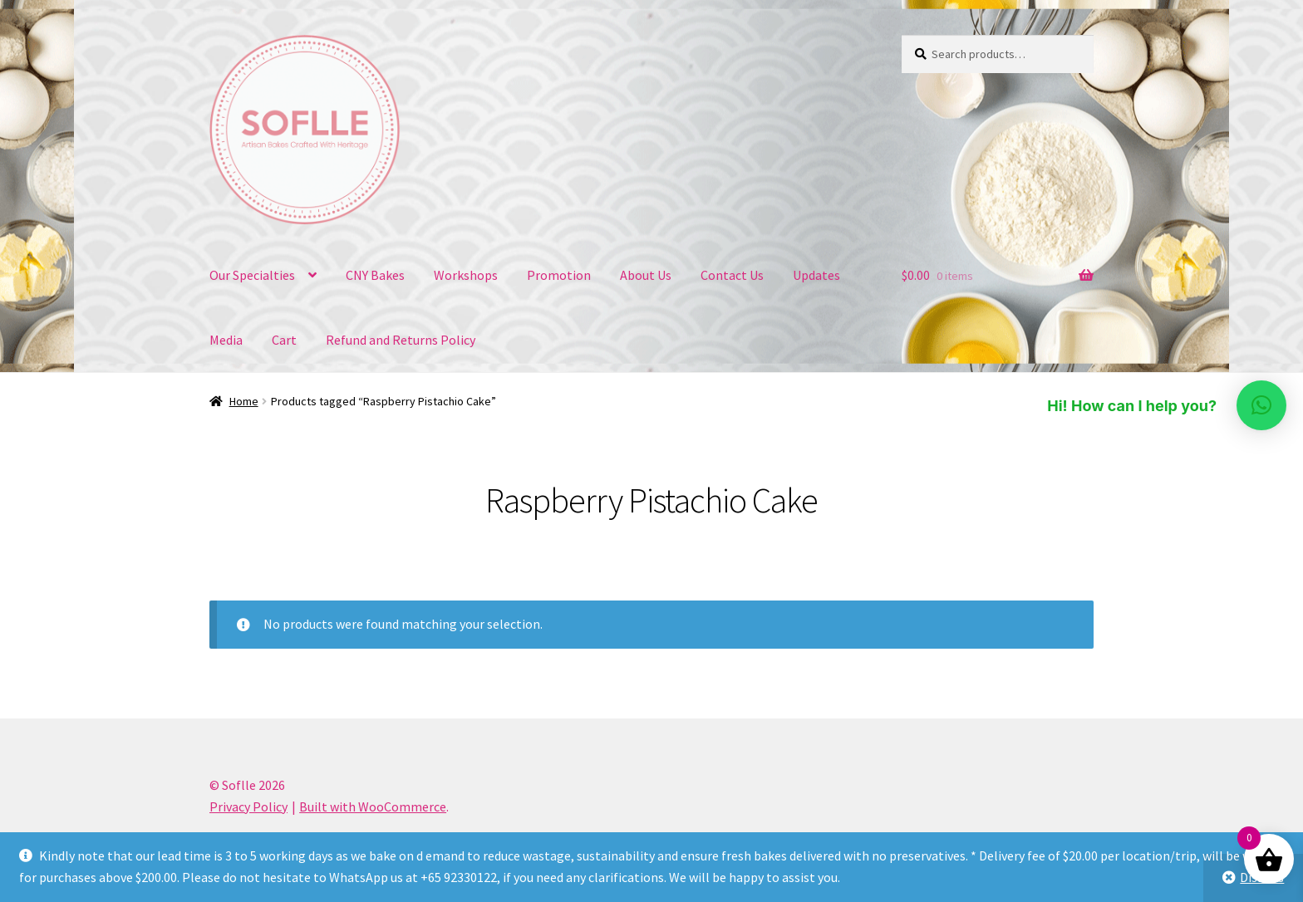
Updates (816, 275)
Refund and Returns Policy (400, 339)
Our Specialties (252, 275)
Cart (284, 339)
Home (243, 401)
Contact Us (732, 275)
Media (226, 339)
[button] (1261, 405)
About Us (645, 275)
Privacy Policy (248, 806)
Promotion (559, 275)
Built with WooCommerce (372, 806)
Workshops (466, 275)
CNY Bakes (375, 275)
